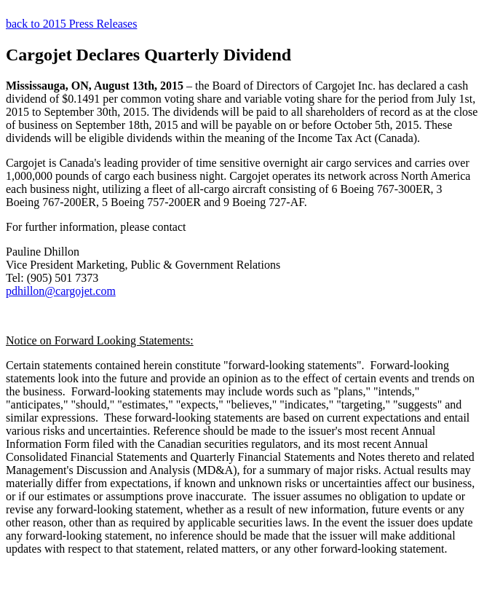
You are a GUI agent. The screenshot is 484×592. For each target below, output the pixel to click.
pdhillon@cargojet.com (61, 291)
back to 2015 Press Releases (71, 23)
